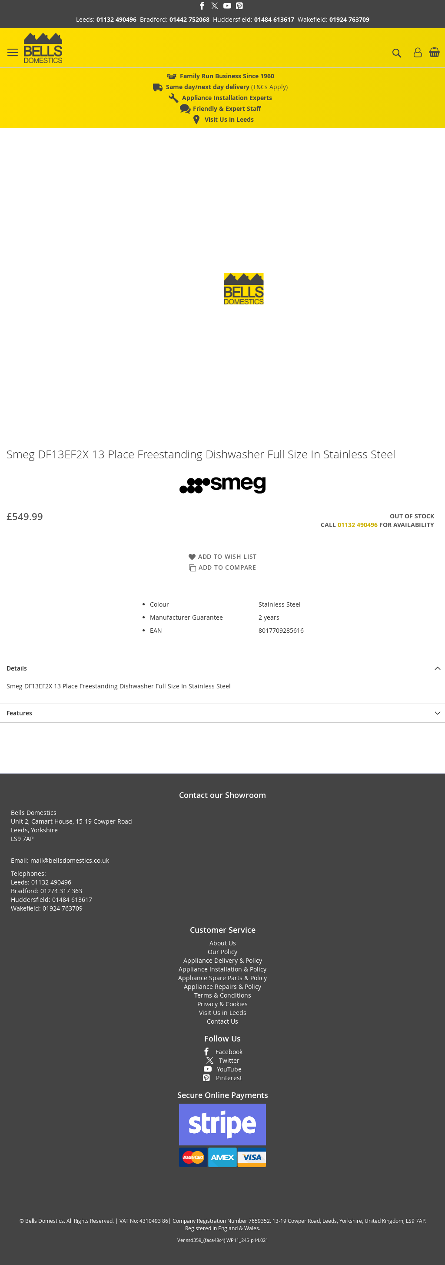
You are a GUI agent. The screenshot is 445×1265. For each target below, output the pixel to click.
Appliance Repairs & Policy (222, 986)
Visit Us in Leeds (222, 1012)
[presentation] (222, 668)
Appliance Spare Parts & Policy (222, 978)
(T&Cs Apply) (227, 87)
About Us (222, 943)
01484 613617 (274, 19)
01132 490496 (116, 19)
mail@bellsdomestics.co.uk (69, 860)
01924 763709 (349, 19)
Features (19, 713)
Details (17, 668)
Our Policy (222, 952)
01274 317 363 (61, 891)
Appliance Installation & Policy (222, 969)
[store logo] (43, 48)
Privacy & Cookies (222, 1004)
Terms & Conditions (222, 995)
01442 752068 (189, 19)
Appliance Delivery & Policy (222, 960)
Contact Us (222, 1021)
